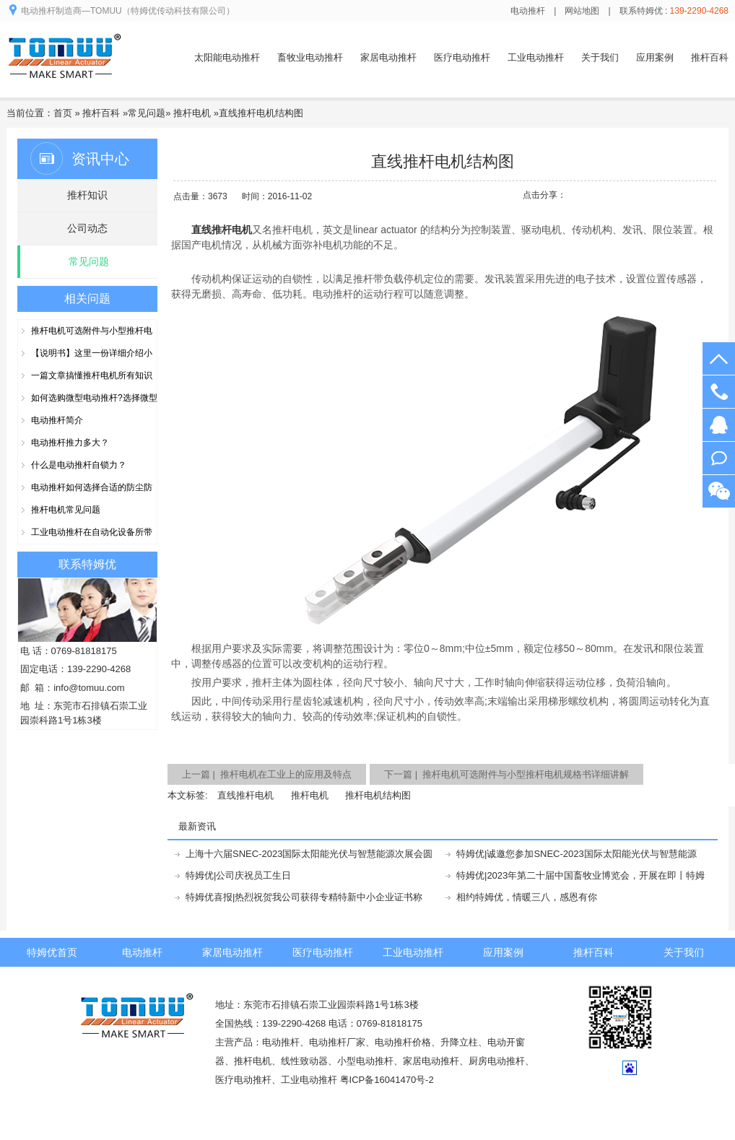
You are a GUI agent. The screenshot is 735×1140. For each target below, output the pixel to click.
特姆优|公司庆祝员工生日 (238, 875)
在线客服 (719, 425)
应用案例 (655, 57)
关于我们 (600, 57)
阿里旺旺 (719, 458)
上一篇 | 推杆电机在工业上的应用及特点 (267, 774)
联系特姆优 (87, 564)
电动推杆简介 (57, 420)
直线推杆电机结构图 (261, 113)
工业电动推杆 (536, 57)
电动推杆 (527, 11)
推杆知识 (87, 195)
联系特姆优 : (674, 11)
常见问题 (146, 113)
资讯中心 (100, 159)
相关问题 (87, 298)
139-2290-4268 (719, 391)
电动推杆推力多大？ (70, 443)
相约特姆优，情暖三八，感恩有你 (526, 897)
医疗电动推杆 (462, 57)
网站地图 (582, 11)
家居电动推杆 (388, 57)
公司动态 (87, 228)
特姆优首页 (52, 952)
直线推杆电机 (245, 795)
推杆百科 (710, 57)
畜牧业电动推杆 (310, 57)
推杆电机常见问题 (65, 510)
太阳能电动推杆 (227, 57)
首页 (62, 113)
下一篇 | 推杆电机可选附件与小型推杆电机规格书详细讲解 (506, 774)
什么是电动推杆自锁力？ (78, 465)
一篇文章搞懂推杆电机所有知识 (91, 375)
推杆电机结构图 (378, 795)
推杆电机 (192, 113)
